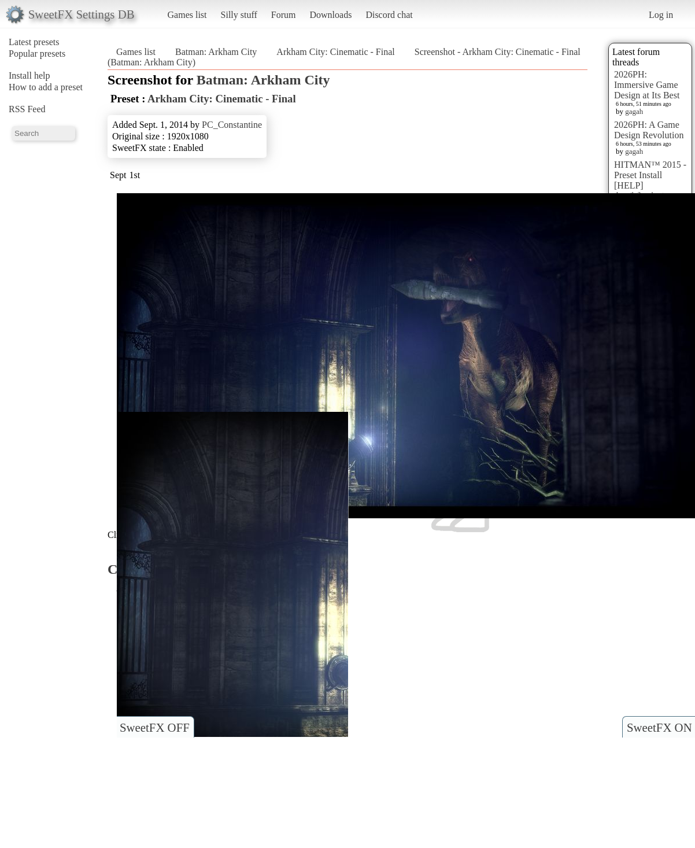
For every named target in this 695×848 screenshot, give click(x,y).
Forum (283, 15)
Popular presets (37, 53)
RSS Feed (27, 109)
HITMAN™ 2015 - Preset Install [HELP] (650, 175)
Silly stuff (239, 15)
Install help (29, 75)
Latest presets (34, 42)
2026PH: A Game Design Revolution (648, 130)
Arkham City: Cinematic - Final (335, 52)
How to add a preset (46, 87)
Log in (661, 15)
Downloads (330, 15)
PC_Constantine (232, 125)
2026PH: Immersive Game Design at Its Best (646, 84)
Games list (187, 15)
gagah (634, 111)
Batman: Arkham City (216, 52)
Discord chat (388, 15)
